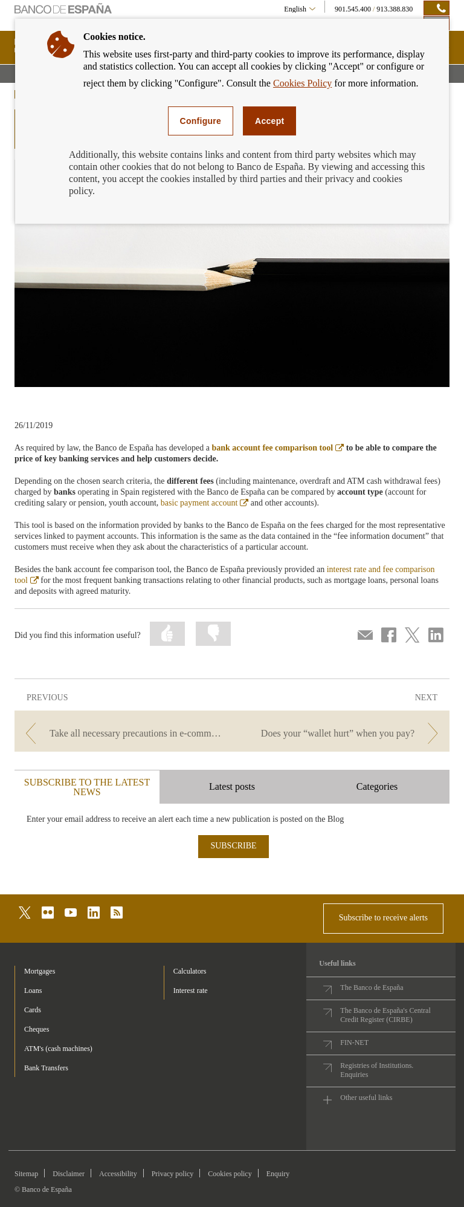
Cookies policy (229, 1174)
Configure (201, 121)
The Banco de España (371, 987)
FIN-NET (354, 1042)
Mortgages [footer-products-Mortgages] (39, 971)
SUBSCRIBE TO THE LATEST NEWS (87, 787)
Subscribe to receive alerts (383, 917)
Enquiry (278, 1174)
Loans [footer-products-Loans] (33, 990)
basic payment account (205, 502)
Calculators (190, 971)
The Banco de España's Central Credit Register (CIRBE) (385, 1015)
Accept (269, 121)
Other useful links (366, 1097)
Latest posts (232, 786)
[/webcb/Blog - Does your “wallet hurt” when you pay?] (341, 733)
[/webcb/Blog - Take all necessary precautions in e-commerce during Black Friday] (122, 733)
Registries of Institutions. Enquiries (376, 1070)
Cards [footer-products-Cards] (32, 1010)
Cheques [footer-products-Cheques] (36, 1029)
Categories (377, 786)
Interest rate (190, 990)
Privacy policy (173, 1174)
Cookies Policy (302, 83)
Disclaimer (69, 1174)
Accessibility (118, 1174)
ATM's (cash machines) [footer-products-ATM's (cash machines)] (58, 1048)
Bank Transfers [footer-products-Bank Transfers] (46, 1068)
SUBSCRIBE (233, 845)
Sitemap (26, 1174)
